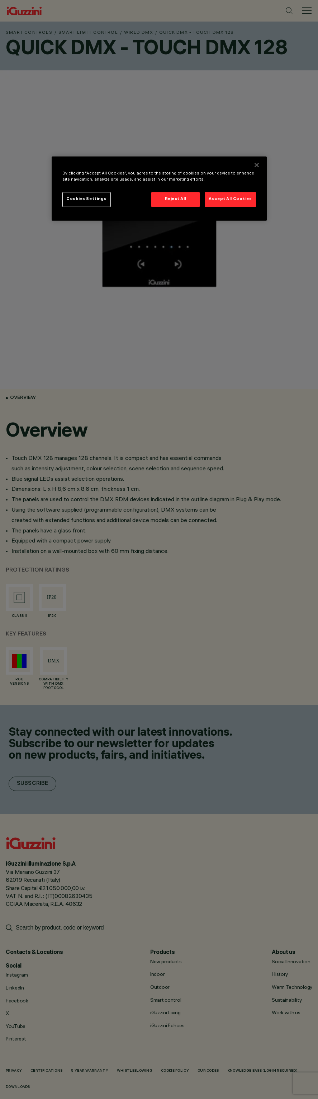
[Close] (257, 165)
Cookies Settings (86, 199)
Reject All (175, 199)
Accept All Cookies (230, 199)
